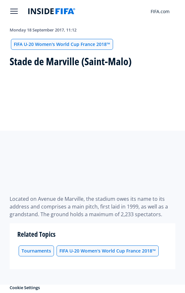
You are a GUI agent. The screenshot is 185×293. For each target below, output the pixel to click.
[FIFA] (51, 11)
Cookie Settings (25, 287)
